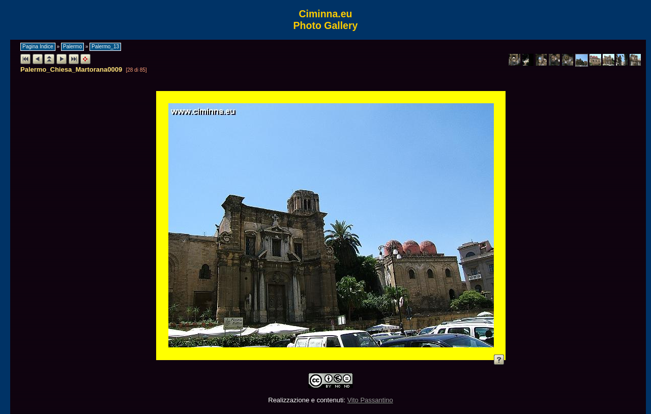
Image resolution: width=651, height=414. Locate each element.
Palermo (72, 46)
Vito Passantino (370, 400)
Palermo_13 (105, 46)
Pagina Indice (37, 46)
